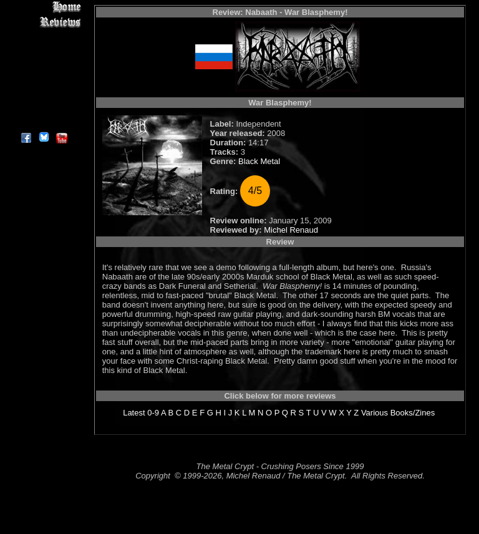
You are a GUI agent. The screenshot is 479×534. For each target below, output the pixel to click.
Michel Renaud (291, 230)
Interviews (43, 36)
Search (43, 93)
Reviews (43, 21)
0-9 (153, 412)
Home (43, 7)
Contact (43, 107)
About (43, 122)
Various (374, 412)
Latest (134, 412)
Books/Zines (412, 412)
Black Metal (259, 161)
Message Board (43, 64)
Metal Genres (43, 79)
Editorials (43, 50)
